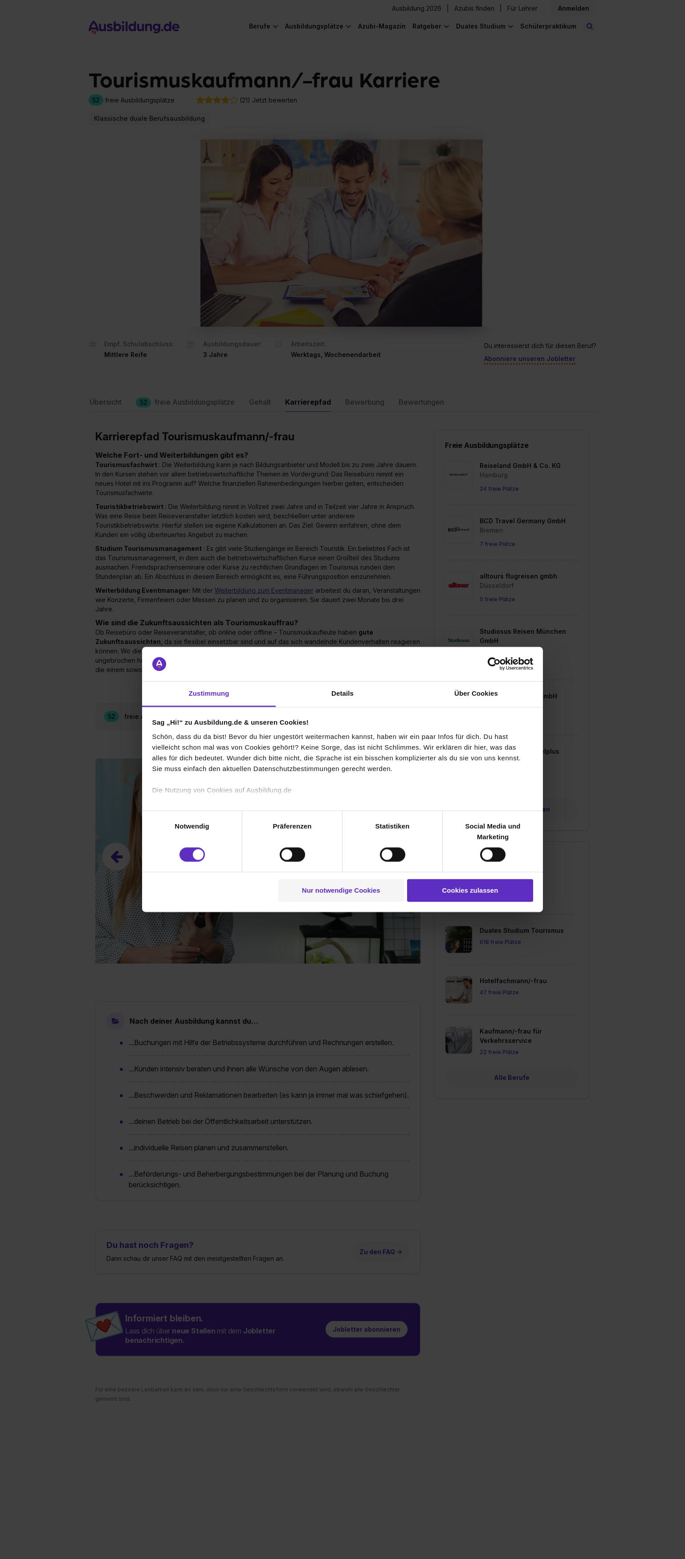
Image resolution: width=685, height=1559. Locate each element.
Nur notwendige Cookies (341, 890)
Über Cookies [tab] (476, 693)
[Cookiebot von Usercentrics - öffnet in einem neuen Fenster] (494, 664)
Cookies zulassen (470, 890)
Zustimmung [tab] (209, 693)
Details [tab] (342, 693)
